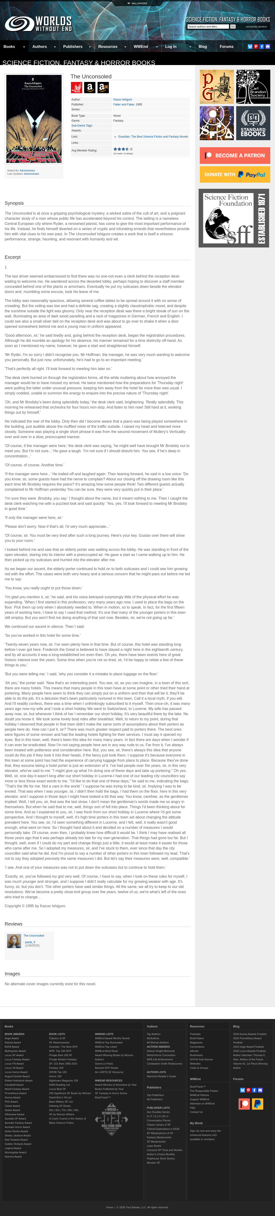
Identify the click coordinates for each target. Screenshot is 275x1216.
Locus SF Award (14, 1055)
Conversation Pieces (159, 1120)
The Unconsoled (34, 935)
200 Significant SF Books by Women (70, 1093)
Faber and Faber (123, 104)
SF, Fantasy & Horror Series (111, 1093)
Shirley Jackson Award (18, 1135)
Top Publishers (155, 1095)
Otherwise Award (14, 1114)
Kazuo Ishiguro (122, 99)
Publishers (72, 47)
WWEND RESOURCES (108, 1080)
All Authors (153, 1038)
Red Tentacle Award (16, 1139)
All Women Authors (158, 1042)
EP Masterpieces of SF (160, 1133)
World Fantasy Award (17, 1089)
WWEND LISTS (104, 1034)
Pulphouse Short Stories (161, 1158)
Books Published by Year (109, 1089)
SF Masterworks (156, 1141)
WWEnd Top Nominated (108, 1042)
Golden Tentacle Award (18, 1144)
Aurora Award (12, 1097)
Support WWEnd (199, 1099)
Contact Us (196, 1112)
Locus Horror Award (16, 1072)
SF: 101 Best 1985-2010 (63, 1063)
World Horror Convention (161, 1055)
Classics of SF (57, 1038)
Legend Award (13, 1148)
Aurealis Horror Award (17, 1127)
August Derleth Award (17, 1076)
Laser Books (154, 1145)
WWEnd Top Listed (106, 1046)
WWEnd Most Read (106, 1051)
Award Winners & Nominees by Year (116, 1084)
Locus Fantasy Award (17, 1059)
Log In (171, 47)
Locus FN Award (14, 1063)
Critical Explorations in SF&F (163, 1128)
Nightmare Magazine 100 (63, 1080)
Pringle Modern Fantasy (63, 1059)
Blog (203, 47)
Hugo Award (12, 1038)
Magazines (196, 1042)
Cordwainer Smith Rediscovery (164, 1063)
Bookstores (196, 1055)
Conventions (197, 1046)
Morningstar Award (15, 1152)
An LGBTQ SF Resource (109, 1072)
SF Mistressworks (59, 1042)
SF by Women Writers (61, 1114)
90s (76, 1110)
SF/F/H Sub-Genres (201, 1059)
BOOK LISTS (57, 1034)
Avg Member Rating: (84, 150)
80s (70, 1110)
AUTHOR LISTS (156, 1072)
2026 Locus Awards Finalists (249, 1051)
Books (9, 47)
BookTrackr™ (103, 1097)
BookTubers (197, 1038)
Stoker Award (12, 1110)
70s (64, 1110)
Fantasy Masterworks (159, 1137)
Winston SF (153, 1162)
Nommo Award (13, 1156)
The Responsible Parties (204, 1090)
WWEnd (141, 47)
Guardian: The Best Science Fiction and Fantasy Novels (153, 136)
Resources (108, 47)
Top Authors (154, 1034)
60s (57, 1110)
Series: (75, 109)
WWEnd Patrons (199, 1095)
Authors (39, 47)
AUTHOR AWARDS (158, 1046)
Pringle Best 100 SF (60, 1055)
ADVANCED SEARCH (256, 27)
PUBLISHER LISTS (158, 1107)
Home (109, 1207)
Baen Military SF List (61, 1101)
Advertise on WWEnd (202, 1103)
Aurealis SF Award (15, 1118)
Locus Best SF (57, 1089)
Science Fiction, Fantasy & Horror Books (78, 62)
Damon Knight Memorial (161, 1051)
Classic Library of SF (159, 1124)
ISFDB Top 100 (58, 1072)
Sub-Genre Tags (81, 125)
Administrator (27, 170)
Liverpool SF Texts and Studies (164, 1150)
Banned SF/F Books (106, 1067)
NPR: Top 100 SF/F (60, 1051)
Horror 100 (55, 1076)
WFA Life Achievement (160, 1059)
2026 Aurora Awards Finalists (250, 1034)
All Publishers (155, 1099)
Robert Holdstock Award (18, 1080)
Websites (195, 1063)
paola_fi (30, 942)
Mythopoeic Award (15, 1051)
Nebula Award (13, 1042)
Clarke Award (12, 1105)
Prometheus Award (16, 1093)
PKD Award (11, 1101)
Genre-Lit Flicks (104, 1063)
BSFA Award (12, 1046)
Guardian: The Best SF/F (63, 1046)
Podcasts (195, 1034)
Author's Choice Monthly (161, 1154)
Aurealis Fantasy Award (18, 1122)
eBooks (194, 1051)
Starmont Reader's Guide (161, 1076)
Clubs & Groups (199, 1067)
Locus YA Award (14, 1067)
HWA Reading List (59, 1084)
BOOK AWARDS (14, 1034)
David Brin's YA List (60, 1097)
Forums (227, 47)
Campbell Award (14, 1084)
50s (51, 1110)
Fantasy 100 (56, 1067)
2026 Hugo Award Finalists (248, 1046)
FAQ (192, 1107)
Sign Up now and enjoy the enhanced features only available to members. (205, 1135)
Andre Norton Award (16, 1131)
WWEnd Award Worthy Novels (112, 1038)
